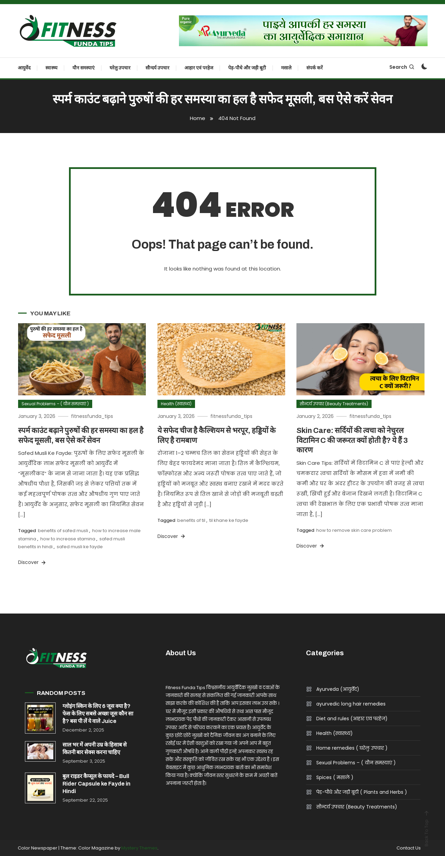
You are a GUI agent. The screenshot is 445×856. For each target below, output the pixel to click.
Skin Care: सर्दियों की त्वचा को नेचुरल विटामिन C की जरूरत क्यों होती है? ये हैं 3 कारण (352, 440)
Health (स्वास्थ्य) (176, 404)
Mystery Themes (139, 848)
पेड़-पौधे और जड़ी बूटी (247, 67)
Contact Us (409, 848)
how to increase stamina (67, 539)
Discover (32, 562)
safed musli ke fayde (80, 546)
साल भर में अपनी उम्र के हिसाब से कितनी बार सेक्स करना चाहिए (94, 748)
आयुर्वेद (24, 67)
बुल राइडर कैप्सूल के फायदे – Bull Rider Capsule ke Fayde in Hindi (96, 783)
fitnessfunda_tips (92, 416)
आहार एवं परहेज (198, 67)
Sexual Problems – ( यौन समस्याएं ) (55, 404)
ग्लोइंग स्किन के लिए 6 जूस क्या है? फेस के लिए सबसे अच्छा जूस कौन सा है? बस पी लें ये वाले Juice (97, 713)
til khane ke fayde (228, 520)
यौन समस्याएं (83, 67)
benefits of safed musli (63, 530)
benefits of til (191, 520)
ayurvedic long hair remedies (351, 703)
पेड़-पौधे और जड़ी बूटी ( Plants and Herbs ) (361, 792)
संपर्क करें (314, 67)
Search (402, 67)
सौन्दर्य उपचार (157, 67)
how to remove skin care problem (354, 530)
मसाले (286, 67)
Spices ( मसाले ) (334, 777)
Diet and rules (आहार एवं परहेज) (352, 718)
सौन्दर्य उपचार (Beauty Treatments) (334, 404)
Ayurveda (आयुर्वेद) (337, 689)
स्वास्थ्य (51, 67)
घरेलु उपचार (120, 67)
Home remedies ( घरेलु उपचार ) (352, 748)
